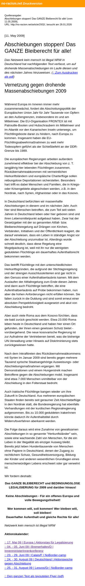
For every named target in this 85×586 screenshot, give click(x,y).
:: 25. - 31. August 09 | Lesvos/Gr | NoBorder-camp (39, 567)
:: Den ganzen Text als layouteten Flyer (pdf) (34, 576)
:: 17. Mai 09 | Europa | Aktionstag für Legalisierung (39, 542)
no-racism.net (11, 3)
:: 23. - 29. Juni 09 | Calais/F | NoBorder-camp (35, 555)
